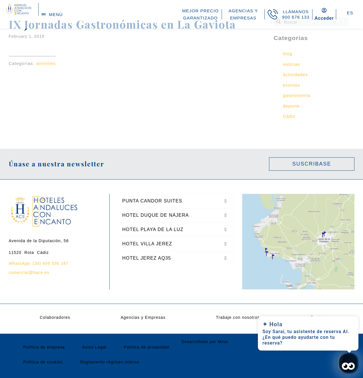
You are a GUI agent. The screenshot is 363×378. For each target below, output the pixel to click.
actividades (295, 74)
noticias (291, 64)
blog (287, 53)
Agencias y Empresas (143, 317)
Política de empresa (44, 347)
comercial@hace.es (29, 272)
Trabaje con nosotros (238, 317)
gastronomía (296, 95)
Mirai (223, 341)
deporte (291, 106)
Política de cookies (43, 362)
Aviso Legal (94, 347)
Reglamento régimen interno (109, 362)
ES (350, 12)
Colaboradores (55, 317)
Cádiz (289, 116)
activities (46, 63)
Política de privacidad (146, 347)
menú (56, 14)
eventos (291, 85)
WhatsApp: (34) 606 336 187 (39, 263)
